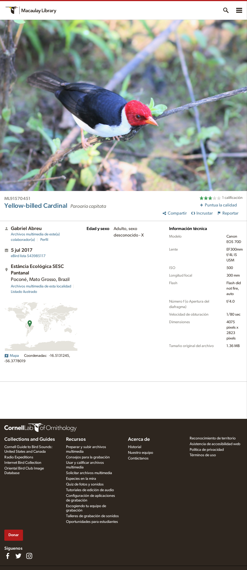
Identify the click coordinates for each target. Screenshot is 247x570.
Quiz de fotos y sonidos (85, 484)
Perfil (44, 240)
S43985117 (28, 256)
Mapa (11, 356)
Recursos (76, 439)
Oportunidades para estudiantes (92, 522)
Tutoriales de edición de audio (90, 490)
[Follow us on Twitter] (18, 556)
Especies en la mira (81, 479)
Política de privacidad (207, 450)
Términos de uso (203, 455)
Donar (13, 535)
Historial (134, 447)
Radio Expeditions (18, 457)
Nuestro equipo (140, 453)
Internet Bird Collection (22, 463)
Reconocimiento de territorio (213, 438)
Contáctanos (138, 458)
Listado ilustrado (24, 292)
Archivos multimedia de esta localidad (41, 286)
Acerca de (139, 439)
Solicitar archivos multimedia (89, 473)
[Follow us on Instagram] (29, 556)
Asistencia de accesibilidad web (215, 444)
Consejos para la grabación (88, 457)
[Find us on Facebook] (7, 556)
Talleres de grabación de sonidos (92, 516)
